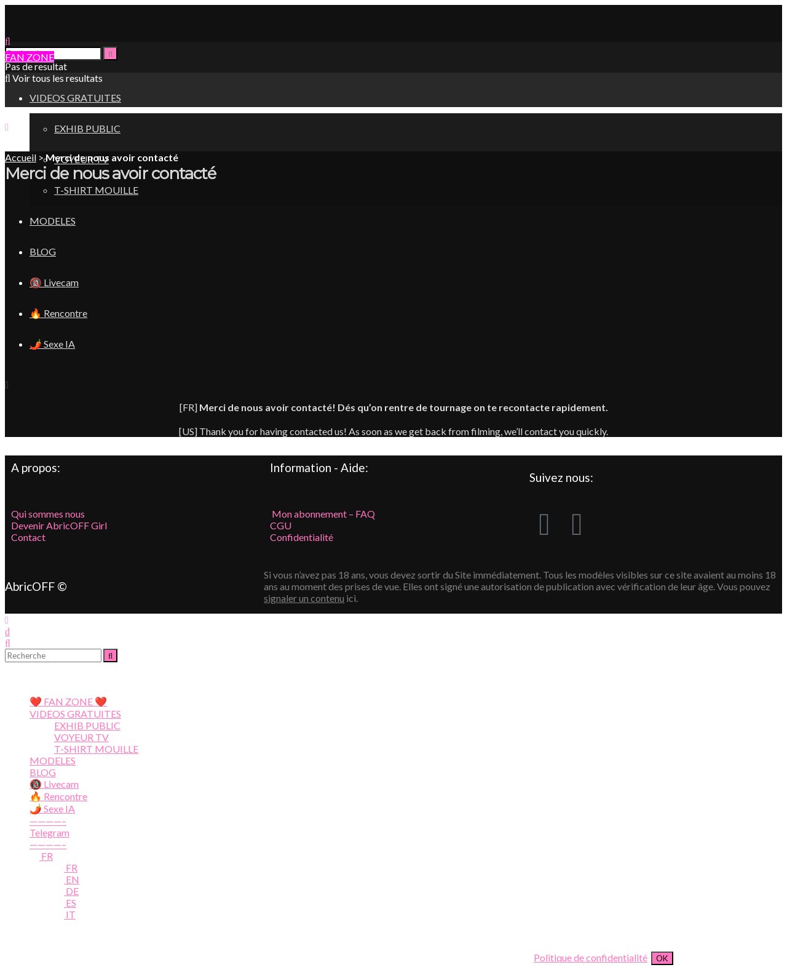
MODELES (53, 760)
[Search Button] (110, 53)
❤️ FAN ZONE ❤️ (68, 701)
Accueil (20, 157)
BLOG (43, 772)
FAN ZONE (29, 57)
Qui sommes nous (48, 513)
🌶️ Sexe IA (52, 808)
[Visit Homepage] (78, 29)
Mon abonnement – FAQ (322, 513)
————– (48, 821)
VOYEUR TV (81, 737)
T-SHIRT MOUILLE (96, 190)
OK (662, 958)
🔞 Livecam (54, 784)
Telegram (49, 832)
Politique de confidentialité (590, 957)
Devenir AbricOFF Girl (59, 525)
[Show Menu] (7, 126)
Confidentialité (301, 537)
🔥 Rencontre (58, 796)
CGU (280, 525)
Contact (28, 537)
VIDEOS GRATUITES (75, 713)
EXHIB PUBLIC (87, 128)
